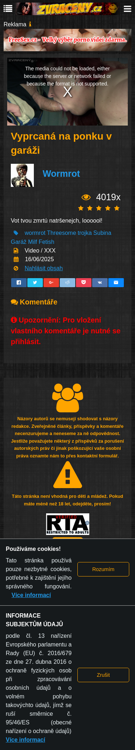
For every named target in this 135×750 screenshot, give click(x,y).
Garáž (19, 242)
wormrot (34, 233)
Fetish (46, 242)
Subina (102, 233)
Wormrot (61, 174)
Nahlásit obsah (43, 268)
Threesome (61, 233)
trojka (85, 233)
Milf (32, 242)
